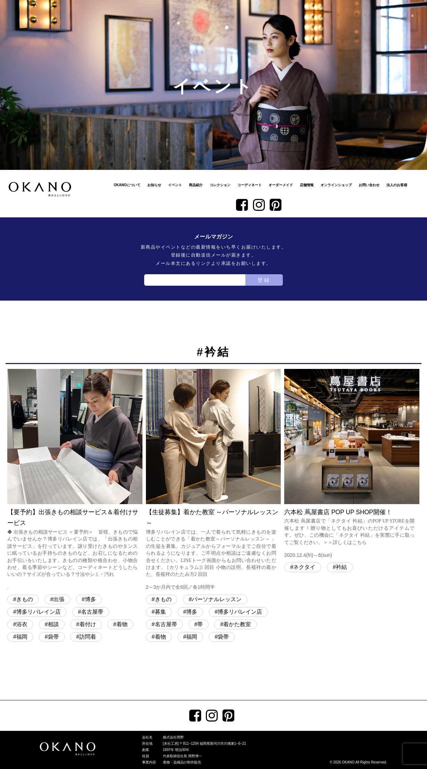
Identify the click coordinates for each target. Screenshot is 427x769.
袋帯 (53, 637)
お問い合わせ (369, 185)
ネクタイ (304, 567)
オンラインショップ (336, 185)
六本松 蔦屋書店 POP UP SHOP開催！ (351, 464)
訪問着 (87, 637)
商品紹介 (196, 185)
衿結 (341, 567)
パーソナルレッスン (217, 599)
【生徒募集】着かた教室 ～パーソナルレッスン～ (213, 480)
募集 (160, 612)
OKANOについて (127, 185)
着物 (122, 624)
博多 (90, 599)
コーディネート (249, 185)
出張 (58, 599)
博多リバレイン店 (38, 612)
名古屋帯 (92, 612)
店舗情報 (307, 185)
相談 (53, 624)
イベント (175, 185)
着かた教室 (237, 624)
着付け (87, 624)
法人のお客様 (396, 185)
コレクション (220, 185)
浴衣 (21, 624)
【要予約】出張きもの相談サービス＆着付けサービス (74, 480)
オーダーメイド (281, 185)
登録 (264, 280)
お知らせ (154, 185)
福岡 (21, 637)
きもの (24, 599)
